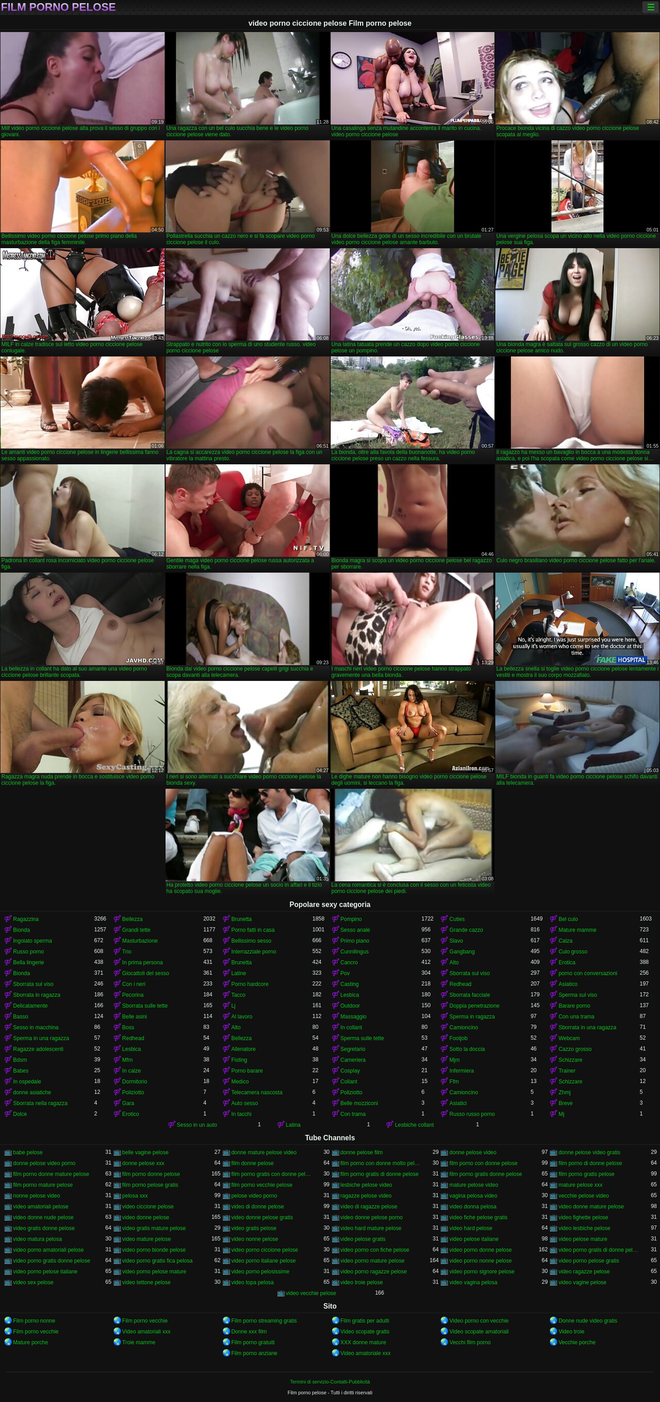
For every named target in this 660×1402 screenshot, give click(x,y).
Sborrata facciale (469, 995)
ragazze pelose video (366, 1196)
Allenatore (243, 1049)
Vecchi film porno (469, 1342)
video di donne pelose (257, 1206)
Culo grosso (572, 952)
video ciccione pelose (148, 1206)
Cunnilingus (355, 952)
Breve (565, 1103)
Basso (20, 1016)
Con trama (353, 1114)
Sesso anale (355, 930)
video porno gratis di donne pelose (599, 1250)
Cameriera (353, 1060)
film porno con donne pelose (483, 1163)
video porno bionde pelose (154, 1250)
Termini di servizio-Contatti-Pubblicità (330, 1381)
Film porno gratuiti (253, 1342)
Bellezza (132, 919)
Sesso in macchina (36, 1027)
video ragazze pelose (583, 1271)
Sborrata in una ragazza (587, 1027)
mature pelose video (473, 1185)
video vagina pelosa (473, 1282)
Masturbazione (140, 941)
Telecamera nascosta (256, 1092)
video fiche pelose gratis (478, 1217)
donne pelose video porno (44, 1163)
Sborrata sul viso (469, 973)
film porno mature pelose (43, 1185)
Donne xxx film (249, 1331)
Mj (561, 1114)
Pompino (351, 919)
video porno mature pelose (373, 1261)
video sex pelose (33, 1282)
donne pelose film (362, 1152)
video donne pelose (145, 1217)
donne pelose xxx (143, 1163)
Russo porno (28, 952)
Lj (233, 1006)
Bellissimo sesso (251, 941)
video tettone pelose (146, 1282)
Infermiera (461, 1071)
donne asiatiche (32, 1092)
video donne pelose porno (372, 1217)
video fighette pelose (583, 1217)
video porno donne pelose (480, 1250)
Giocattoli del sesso (145, 973)
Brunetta (241, 919)
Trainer (567, 1071)
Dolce (20, 1114)
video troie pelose (362, 1282)
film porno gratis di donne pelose (380, 1174)
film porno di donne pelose (590, 1163)
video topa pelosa (252, 1282)
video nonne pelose (254, 1239)
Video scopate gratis (365, 1331)
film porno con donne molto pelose (381, 1163)
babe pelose (27, 1152)
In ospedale (27, 1081)
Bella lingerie (28, 962)
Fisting (239, 1060)
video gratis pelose (254, 1228)
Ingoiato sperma (32, 941)
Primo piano (355, 941)
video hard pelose (470, 1228)
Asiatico (567, 984)
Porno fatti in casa (253, 930)
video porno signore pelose (481, 1271)
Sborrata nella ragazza (40, 1103)
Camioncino (463, 1027)
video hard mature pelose (371, 1228)
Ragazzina (26, 919)
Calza (565, 941)
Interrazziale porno (253, 952)
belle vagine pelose (145, 1152)
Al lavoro (242, 1016)
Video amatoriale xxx (366, 1353)
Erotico (130, 1114)
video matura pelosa (37, 1239)
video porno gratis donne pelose (51, 1261)
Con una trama (576, 1016)
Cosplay (350, 1071)
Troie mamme (139, 1342)
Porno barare (247, 1071)
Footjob (458, 1038)
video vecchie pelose (311, 1293)
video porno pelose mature (154, 1271)
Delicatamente (30, 1006)
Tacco (238, 995)
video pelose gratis (363, 1239)
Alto (454, 962)
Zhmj (564, 1092)
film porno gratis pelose (586, 1174)
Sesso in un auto (197, 1125)
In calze (131, 1071)
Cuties (457, 919)
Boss (128, 1027)
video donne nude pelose (43, 1217)
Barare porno (574, 1006)
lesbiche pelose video (366, 1185)
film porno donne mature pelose (51, 1174)
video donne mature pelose (591, 1206)
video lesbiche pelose (584, 1228)
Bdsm (20, 1060)
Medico (240, 1081)
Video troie (571, 1331)
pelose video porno (254, 1196)
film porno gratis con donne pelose (272, 1174)
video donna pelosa (472, 1206)
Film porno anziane (254, 1353)
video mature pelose (146, 1239)
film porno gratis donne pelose (485, 1174)
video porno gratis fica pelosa (157, 1261)
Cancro (349, 962)
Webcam (569, 1038)
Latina (293, 1125)
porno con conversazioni (587, 973)
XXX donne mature (363, 1342)
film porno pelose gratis (150, 1185)
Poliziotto (133, 1092)
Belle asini (134, 1016)
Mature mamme (577, 930)
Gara (128, 1103)
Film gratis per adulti (365, 1321)
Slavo (456, 941)
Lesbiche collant (414, 1125)
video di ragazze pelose (369, 1206)
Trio (126, 952)
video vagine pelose (582, 1282)
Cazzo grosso (574, 1049)
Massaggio (354, 1016)
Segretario (353, 1049)
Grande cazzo (466, 930)
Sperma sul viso (577, 995)
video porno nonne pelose (480, 1261)
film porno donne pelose (151, 1174)
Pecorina (132, 995)
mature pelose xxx (580, 1185)
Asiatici (457, 1103)
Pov (345, 973)
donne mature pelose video (264, 1152)
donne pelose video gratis (589, 1152)
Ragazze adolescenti (38, 1049)
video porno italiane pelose (263, 1261)
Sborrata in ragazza (36, 995)
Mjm (454, 1060)
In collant (351, 1027)
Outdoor (350, 1006)
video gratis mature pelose (154, 1228)
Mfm (127, 1060)
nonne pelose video (36, 1196)
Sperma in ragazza (472, 1016)
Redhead (460, 984)
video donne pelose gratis (262, 1217)
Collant (349, 1081)
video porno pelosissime (260, 1271)
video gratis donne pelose (44, 1228)
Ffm (454, 1081)
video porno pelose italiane (45, 1271)
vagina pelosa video (473, 1196)
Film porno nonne (34, 1321)
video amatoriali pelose (41, 1206)
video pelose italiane (473, 1239)
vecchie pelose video (583, 1196)
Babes (20, 1071)
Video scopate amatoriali (478, 1331)
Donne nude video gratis (587, 1321)
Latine (238, 973)
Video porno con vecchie (478, 1321)
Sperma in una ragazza (41, 1038)
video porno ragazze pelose (374, 1271)
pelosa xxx (135, 1196)
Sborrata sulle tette (145, 1006)
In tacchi (241, 1114)
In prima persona (142, 962)
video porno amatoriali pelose (48, 1250)
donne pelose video (472, 1152)
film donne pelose (252, 1163)
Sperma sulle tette (362, 1038)
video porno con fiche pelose (375, 1250)
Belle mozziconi (359, 1103)
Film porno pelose (58, 7)
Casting (350, 984)
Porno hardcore (250, 984)
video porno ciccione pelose (264, 1250)
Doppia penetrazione (474, 1006)
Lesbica (350, 995)
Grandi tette (136, 930)
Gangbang (462, 952)
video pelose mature (582, 1239)
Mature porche (30, 1342)
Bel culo (568, 919)
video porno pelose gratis (588, 1261)
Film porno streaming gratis (264, 1321)
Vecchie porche (576, 1342)
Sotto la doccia (467, 1049)
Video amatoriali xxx (146, 1331)
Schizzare (570, 1060)
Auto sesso (244, 1103)
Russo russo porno (472, 1114)
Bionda (21, 930)
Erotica (566, 962)
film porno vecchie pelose (261, 1185)
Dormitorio (134, 1081)
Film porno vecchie (145, 1321)
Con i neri (133, 984)
